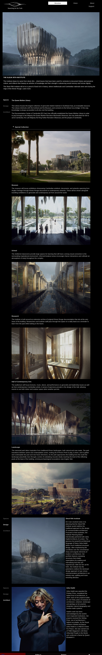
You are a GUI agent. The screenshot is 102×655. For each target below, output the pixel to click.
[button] (51, 127)
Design (6, 106)
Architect (6, 112)
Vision (72, 3)
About (91, 3)
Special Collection (22, 127)
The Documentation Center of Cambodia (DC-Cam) (29, 113)
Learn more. (26, 89)
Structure (53, 3)
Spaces (6, 100)
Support (90, 6)
